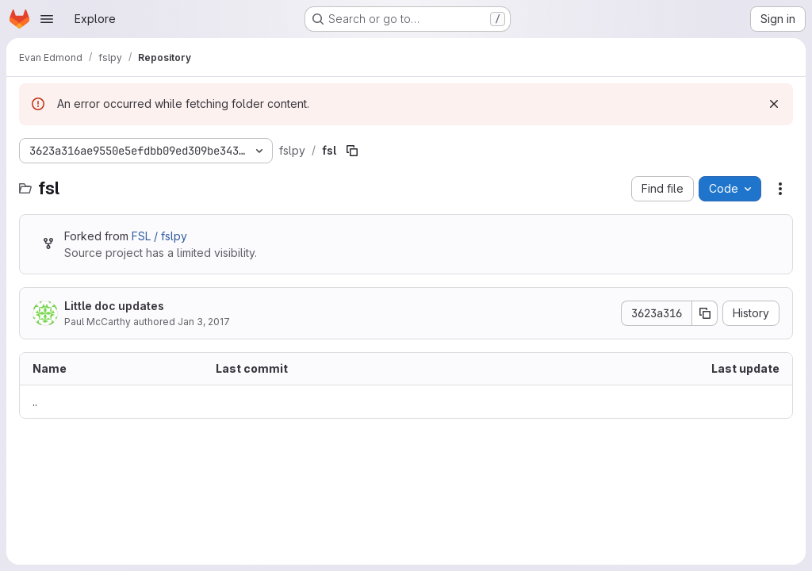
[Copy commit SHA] (705, 313)
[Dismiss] (773, 103)
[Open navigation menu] (46, 19)
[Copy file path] (352, 150)
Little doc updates (114, 305)
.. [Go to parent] (35, 401)
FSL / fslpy (159, 236)
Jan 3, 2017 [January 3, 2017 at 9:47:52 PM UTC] (204, 322)
